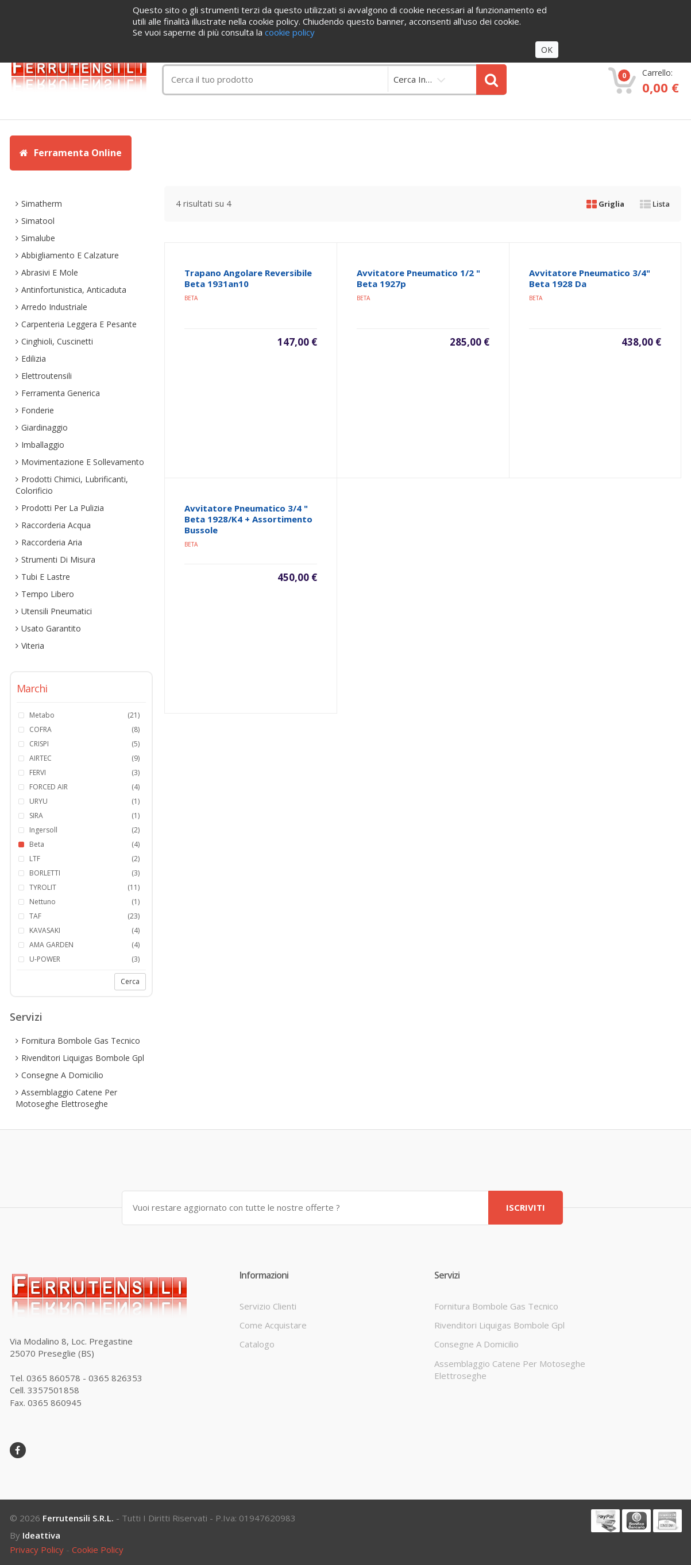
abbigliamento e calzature (70, 255)
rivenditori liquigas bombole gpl (82, 1057)
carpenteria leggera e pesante (79, 324)
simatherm (41, 203)
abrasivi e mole (49, 272)
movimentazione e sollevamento (82, 461)
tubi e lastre (45, 576)
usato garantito (51, 628)
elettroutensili (46, 375)
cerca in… (412, 79)
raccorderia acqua (56, 525)
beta (191, 298)
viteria (32, 645)
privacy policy (37, 1549)
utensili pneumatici (56, 611)
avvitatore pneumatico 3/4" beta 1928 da (589, 278)
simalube (38, 238)
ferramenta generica (60, 393)
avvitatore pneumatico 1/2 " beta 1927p (418, 278)
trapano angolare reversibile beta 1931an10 (248, 278)
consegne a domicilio (62, 1075)
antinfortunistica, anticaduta (73, 289)
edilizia (33, 358)
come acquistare (273, 1324)
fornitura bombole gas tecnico (80, 1040)
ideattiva (41, 1534)
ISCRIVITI (525, 1207)
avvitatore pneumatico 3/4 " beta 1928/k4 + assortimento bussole (248, 519)
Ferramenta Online (71, 152)
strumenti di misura (58, 559)
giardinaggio (44, 427)
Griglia (605, 204)
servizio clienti (268, 1305)
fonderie (37, 410)
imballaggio (42, 444)
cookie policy (97, 1549)
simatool (38, 220)
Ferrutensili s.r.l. (78, 1517)
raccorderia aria (51, 542)
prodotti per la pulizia (62, 507)
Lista (655, 204)
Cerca (130, 981)
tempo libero (47, 593)
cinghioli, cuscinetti (57, 341)
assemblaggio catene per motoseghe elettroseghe (66, 1098)
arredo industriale (54, 306)
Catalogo (257, 1343)
